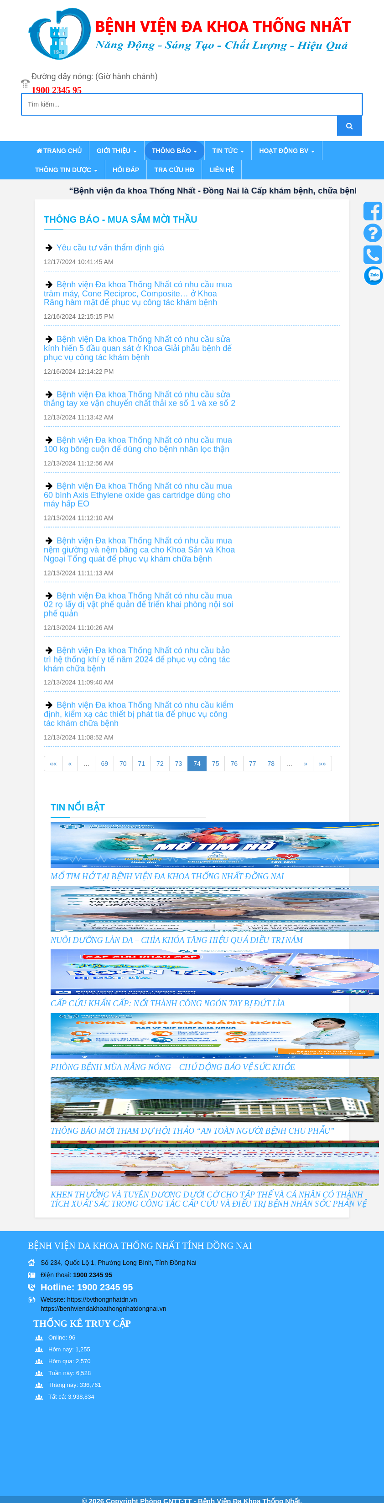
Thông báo (174, 150)
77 (252, 763)
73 (178, 763)
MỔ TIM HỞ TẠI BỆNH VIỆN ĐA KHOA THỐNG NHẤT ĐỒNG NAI (167, 876)
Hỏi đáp (126, 169)
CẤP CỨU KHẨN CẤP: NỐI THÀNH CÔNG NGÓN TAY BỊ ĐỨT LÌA (168, 1003)
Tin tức (228, 150)
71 (141, 763)
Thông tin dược (66, 169)
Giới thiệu (117, 150)
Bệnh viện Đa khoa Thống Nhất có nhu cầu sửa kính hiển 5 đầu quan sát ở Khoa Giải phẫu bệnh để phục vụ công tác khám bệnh (138, 348)
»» (322, 763)
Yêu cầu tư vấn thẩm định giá (110, 247)
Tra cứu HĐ (174, 169)
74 (197, 763)
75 (215, 763)
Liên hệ (221, 169)
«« (53, 763)
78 (271, 763)
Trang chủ (58, 150)
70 (123, 763)
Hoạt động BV (287, 150)
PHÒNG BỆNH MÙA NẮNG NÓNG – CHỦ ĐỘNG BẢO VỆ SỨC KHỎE (173, 1067)
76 (234, 763)
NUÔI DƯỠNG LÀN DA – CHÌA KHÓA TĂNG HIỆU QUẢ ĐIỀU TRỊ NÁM (177, 940)
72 (160, 763)
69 (104, 763)
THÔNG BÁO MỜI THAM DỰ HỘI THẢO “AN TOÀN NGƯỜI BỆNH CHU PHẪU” (193, 1131)
